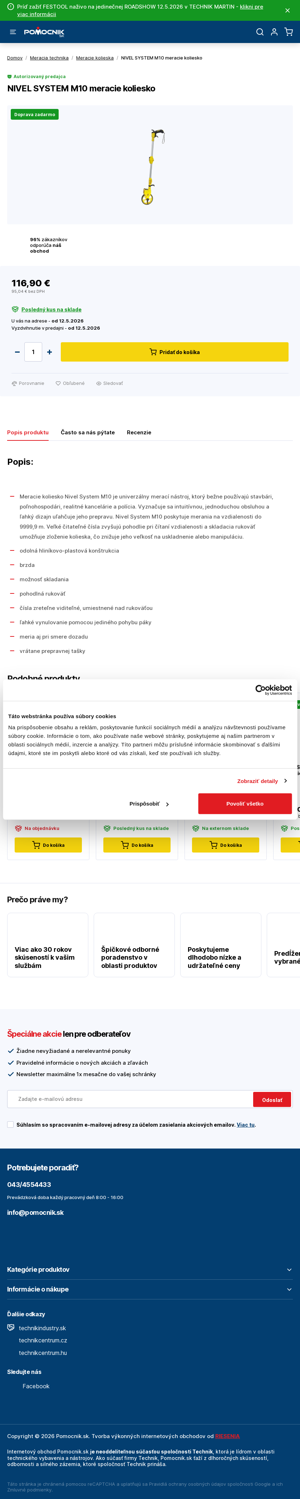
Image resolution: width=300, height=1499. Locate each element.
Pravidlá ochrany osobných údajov (187, 1484)
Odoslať (272, 1100)
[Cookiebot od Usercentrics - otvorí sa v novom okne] (260, 689)
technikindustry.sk (36, 1328)
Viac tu (246, 1125)
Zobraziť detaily (257, 781)
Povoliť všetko (245, 804)
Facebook (28, 1386)
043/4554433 (29, 1184)
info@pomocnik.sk (35, 1212)
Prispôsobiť (148, 804)
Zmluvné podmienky (29, 1490)
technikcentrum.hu (37, 1352)
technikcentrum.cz (37, 1340)
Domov (15, 58)
